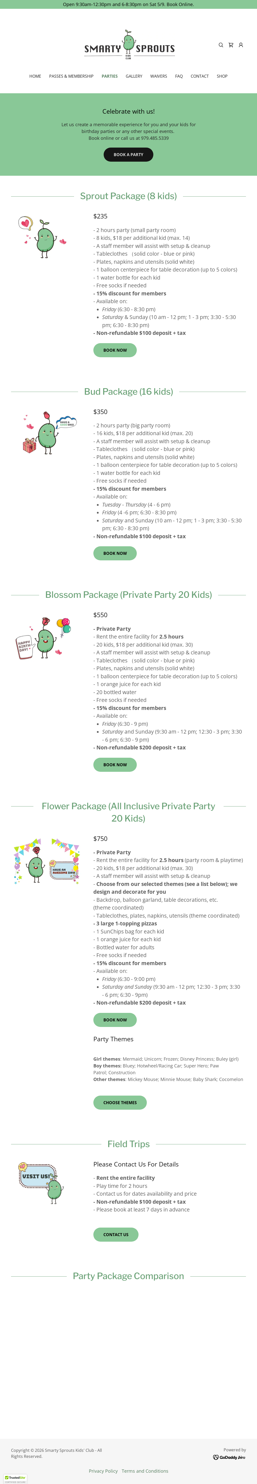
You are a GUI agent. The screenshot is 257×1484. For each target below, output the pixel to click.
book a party (128, 154)
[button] (241, 45)
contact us (115, 1234)
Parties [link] (110, 76)
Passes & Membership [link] (71, 76)
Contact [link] (200, 76)
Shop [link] (222, 76)
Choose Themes (120, 1102)
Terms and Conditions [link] (145, 1471)
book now (115, 350)
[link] (128, 44)
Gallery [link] (134, 76)
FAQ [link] (179, 76)
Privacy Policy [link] (103, 1471)
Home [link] (35, 76)
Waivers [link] (158, 76)
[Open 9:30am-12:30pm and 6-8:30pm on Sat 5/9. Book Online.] (128, 4)
